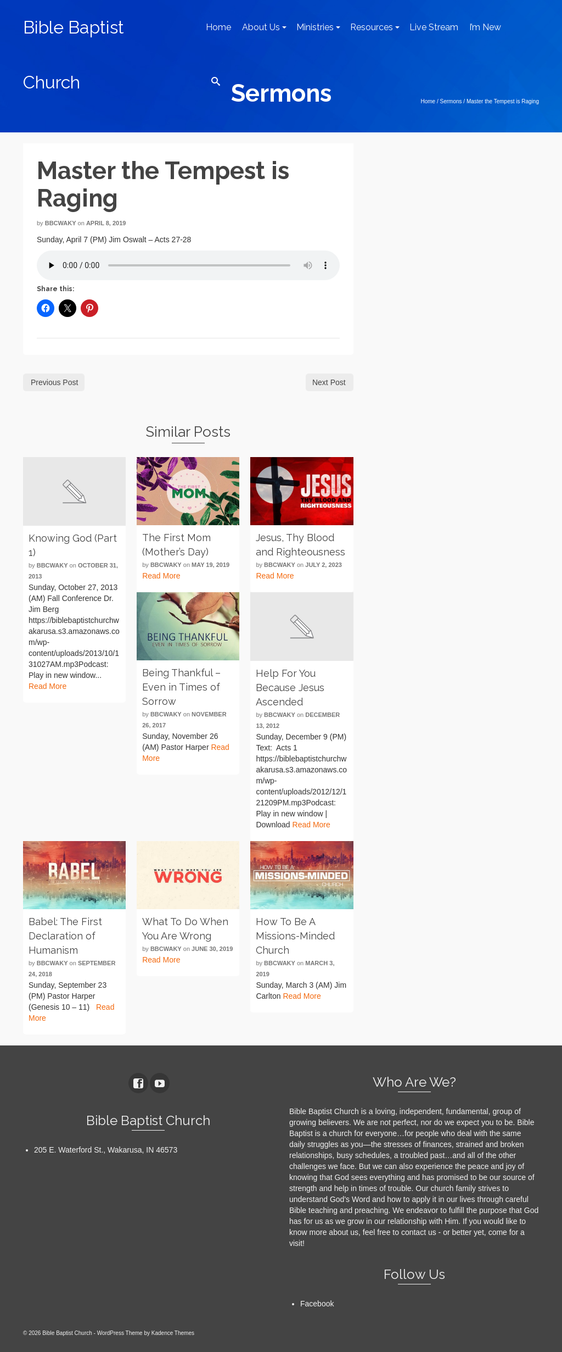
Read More (47, 686)
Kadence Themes (172, 1333)
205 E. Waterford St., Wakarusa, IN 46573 (105, 1149)
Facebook (317, 1303)
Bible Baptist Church (73, 54)
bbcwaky (60, 223)
